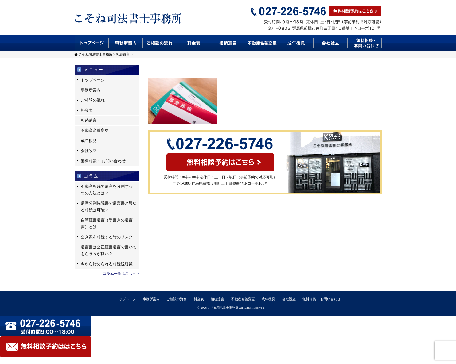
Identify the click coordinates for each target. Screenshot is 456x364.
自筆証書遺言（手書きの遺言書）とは (107, 223)
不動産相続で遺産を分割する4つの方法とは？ (108, 189)
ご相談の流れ (160, 43)
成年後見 (296, 43)
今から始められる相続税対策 (107, 264)
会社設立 (331, 43)
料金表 (194, 43)
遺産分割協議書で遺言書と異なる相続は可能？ (109, 206)
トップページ (92, 43)
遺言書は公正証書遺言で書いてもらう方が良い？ (109, 250)
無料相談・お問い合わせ (365, 43)
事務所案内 (126, 43)
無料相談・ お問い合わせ (103, 161)
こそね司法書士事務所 (223, 307)
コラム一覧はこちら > (121, 273)
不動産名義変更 (262, 43)
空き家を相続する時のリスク (107, 237)
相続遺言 (228, 43)
